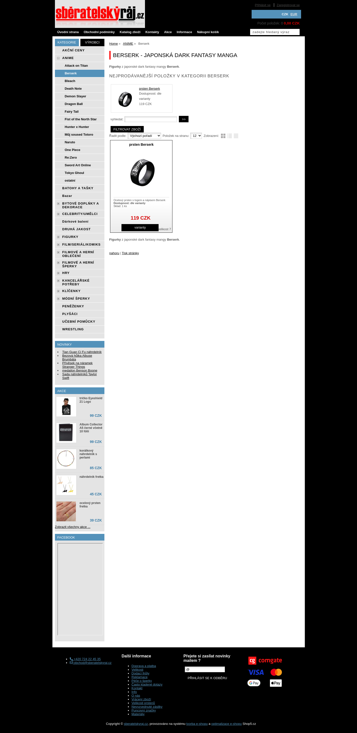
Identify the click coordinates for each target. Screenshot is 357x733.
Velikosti (137, 669)
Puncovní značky (144, 710)
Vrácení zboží (141, 699)
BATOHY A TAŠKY (78, 188)
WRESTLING (73, 329)
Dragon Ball (74, 104)
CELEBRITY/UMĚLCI (80, 214)
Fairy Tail (72, 111)
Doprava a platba (144, 666)
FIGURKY (70, 237)
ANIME (68, 58)
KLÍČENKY (71, 291)
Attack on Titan (76, 65)
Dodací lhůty (140, 673)
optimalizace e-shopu (226, 724)
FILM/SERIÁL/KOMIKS (81, 244)
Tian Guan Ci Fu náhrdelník (82, 352)
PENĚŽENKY (73, 306)
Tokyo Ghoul (74, 173)
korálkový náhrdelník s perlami (88, 454)
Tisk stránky (130, 253)
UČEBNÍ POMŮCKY (78, 321)
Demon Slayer (75, 96)
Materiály (138, 714)
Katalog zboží (130, 32)
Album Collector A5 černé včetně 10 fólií (91, 428)
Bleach (70, 81)
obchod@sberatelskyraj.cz (91, 663)
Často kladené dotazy (147, 684)
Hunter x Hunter (77, 127)
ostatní (70, 180)
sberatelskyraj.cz (136, 724)
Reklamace (140, 677)
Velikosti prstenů (143, 703)
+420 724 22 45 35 (85, 659)
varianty (140, 227)
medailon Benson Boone (79, 370)
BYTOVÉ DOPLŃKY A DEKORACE (80, 205)
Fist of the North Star (81, 119)
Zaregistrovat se (288, 5)
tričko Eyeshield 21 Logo (91, 400)
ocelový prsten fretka (90, 504)
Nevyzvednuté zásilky (147, 707)
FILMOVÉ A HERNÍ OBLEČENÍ (78, 254)
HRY (66, 273)
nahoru (114, 253)
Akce (168, 32)
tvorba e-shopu (197, 724)
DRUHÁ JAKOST (76, 229)
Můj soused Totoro (79, 134)
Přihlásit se (263, 5)
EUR (293, 14)
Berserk (71, 73)
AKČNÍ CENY (73, 50)
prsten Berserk (149, 88)
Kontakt (137, 688)
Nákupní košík (208, 32)
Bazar (67, 196)
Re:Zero (71, 157)
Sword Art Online (78, 165)
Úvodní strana (68, 32)
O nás (136, 695)
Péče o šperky (142, 681)
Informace (184, 32)
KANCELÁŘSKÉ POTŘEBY (76, 282)
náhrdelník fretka (92, 477)
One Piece (72, 150)
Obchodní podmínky (99, 32)
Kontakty (152, 32)
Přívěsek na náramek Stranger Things (77, 365)
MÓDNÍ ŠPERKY (76, 298)
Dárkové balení (75, 221)
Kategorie (67, 42)
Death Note (73, 88)
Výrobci (92, 42)
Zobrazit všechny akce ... (73, 527)
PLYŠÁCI (70, 314)
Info (134, 692)
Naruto (70, 142)
